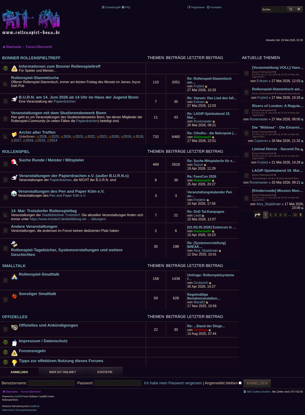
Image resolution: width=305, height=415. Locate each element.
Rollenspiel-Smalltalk (39, 274)
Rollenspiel (16, 151)
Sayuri (198, 164)
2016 (28, 140)
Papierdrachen (65, 101)
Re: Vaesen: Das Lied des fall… (212, 98)
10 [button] (295, 214)
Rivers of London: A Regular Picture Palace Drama (278, 106)
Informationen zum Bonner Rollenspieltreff (59, 66)
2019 (126, 136)
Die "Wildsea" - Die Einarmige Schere (278, 127)
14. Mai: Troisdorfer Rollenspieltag (44, 211)
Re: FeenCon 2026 (201, 176)
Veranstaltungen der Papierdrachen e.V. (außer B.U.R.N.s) (74, 175)
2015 (40, 140)
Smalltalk (14, 266)
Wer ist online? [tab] (62, 372)
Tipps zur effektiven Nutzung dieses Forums (61, 361)
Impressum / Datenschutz (43, 341)
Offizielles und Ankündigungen (48, 325)
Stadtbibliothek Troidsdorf (61, 215)
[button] (257, 214)
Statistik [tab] (104, 372)
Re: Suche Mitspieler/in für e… (211, 161)
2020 (114, 136)
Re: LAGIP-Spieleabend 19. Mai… (208, 115)
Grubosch (201, 282)
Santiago (201, 330)
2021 (102, 136)
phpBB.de (34, 406)
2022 (90, 136)
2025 (54, 136)
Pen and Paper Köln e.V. (68, 195)
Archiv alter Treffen (37, 132)
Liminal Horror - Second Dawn (278, 149)
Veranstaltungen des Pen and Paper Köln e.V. (61, 191)
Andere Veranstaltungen (34, 226)
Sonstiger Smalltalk (37, 293)
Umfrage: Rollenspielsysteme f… (210, 277)
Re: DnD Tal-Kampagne (205, 211)
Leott (197, 215)
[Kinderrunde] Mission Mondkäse (278, 190)
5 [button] (285, 214)
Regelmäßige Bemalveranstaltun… (203, 296)
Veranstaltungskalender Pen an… (209, 194)
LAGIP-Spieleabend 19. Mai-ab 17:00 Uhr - (278, 170)
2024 (66, 136)
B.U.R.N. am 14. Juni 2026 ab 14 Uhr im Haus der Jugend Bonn (275, 75)
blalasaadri (202, 137)
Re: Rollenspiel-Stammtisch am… (209, 80)
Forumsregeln (32, 351)
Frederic (200, 200)
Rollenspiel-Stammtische (288, 93)
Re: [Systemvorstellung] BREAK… (206, 245)
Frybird (262, 97)
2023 (78, 136)
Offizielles (15, 317)
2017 (16, 140)
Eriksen (262, 81)
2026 (42, 136)
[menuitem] (125, 7)
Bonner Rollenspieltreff (262, 72)
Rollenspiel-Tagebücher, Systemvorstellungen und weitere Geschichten (67, 252)
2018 (138, 136)
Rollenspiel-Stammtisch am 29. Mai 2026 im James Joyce (278, 89)
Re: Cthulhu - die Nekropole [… (212, 133)
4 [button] (280, 214)
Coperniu (261, 141)
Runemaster (259, 119)
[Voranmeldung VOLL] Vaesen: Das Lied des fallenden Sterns (278, 67)
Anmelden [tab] (19, 372)
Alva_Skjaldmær (268, 204)
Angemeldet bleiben (223, 383)
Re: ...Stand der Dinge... (206, 326)
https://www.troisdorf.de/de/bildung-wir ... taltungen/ (68, 219)
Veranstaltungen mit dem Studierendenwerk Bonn (275, 178)
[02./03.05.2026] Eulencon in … (211, 227)
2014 (52, 140)
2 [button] (271, 214)
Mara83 (199, 302)
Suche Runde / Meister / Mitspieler (51, 160)
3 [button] (275, 214)
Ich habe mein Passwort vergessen (173, 383)
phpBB (17, 396)
